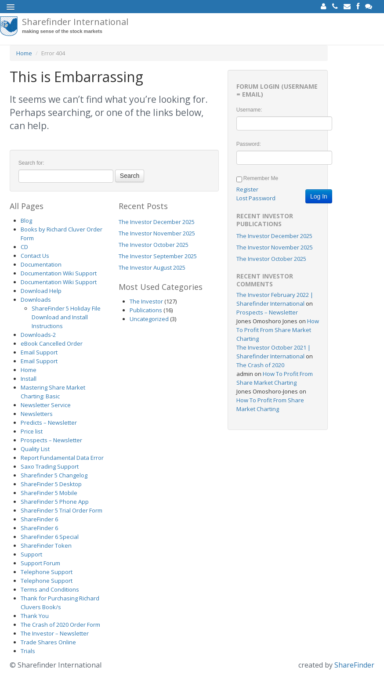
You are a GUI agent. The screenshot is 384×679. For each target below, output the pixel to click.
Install (28, 379)
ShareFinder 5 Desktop (51, 484)
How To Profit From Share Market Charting (277, 330)
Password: (248, 144)
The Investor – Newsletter (55, 633)
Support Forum (40, 563)
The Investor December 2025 (157, 222)
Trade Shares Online (48, 642)
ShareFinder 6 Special (50, 537)
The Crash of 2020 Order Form (60, 624)
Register (247, 189)
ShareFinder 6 (39, 519)
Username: (249, 110)
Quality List (35, 449)
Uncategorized (149, 319)
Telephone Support (46, 572)
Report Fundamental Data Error (62, 458)
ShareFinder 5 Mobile (49, 493)
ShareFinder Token (46, 545)
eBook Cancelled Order (52, 343)
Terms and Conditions (50, 589)
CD (24, 247)
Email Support (39, 352)
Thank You (35, 616)
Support (31, 554)
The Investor (146, 301)
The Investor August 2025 (152, 267)
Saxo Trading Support (50, 466)
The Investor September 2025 (158, 256)
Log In (318, 196)
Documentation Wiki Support (59, 273)
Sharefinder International (75, 26)
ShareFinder (354, 665)
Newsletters (37, 414)
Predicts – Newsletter (49, 422)
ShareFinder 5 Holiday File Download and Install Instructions (66, 317)
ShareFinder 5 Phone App (55, 502)
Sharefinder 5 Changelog (54, 475)
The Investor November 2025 (157, 233)
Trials (28, 651)
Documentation (41, 264)
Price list (32, 431)
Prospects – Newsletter (51, 440)
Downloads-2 (38, 335)
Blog (26, 220)
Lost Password (255, 198)
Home (24, 53)
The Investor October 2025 (153, 245)
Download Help (41, 291)
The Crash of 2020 (260, 365)
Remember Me (260, 178)
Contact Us (35, 256)
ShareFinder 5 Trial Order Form (61, 510)
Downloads (36, 299)
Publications (146, 310)
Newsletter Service (46, 405)
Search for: (31, 163)
